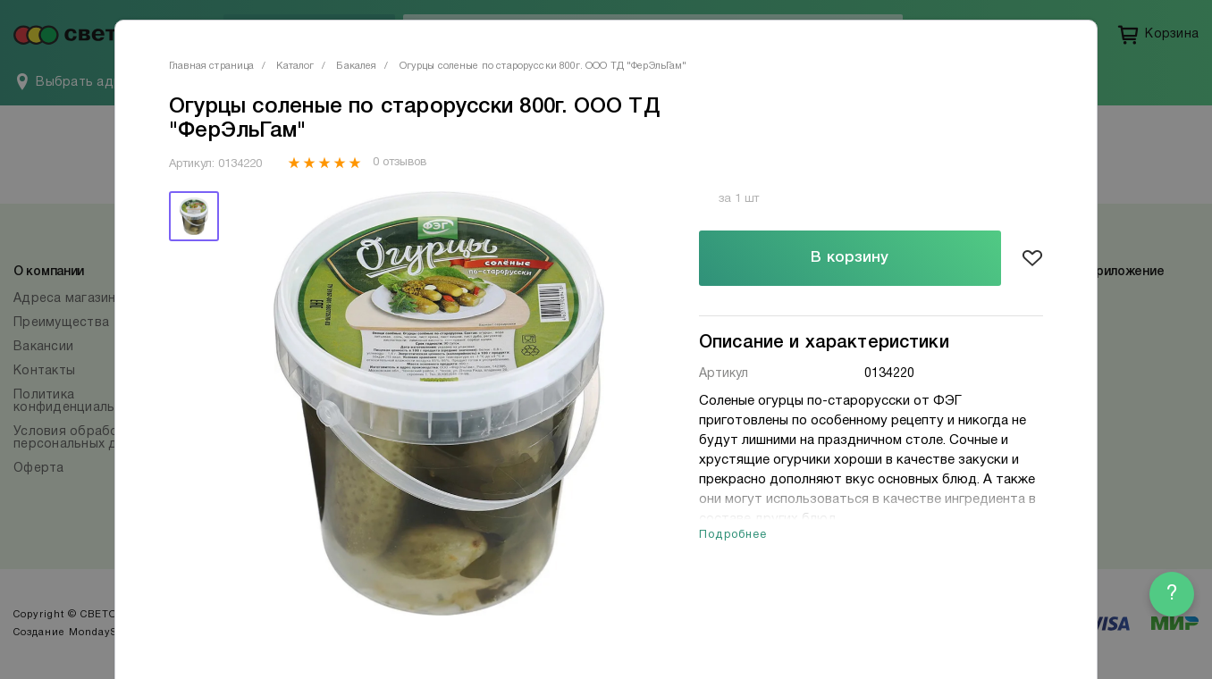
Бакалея (356, 66)
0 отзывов (399, 162)
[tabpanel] (439, 403)
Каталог (295, 66)
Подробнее (733, 535)
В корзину (849, 257)
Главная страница (211, 66)
